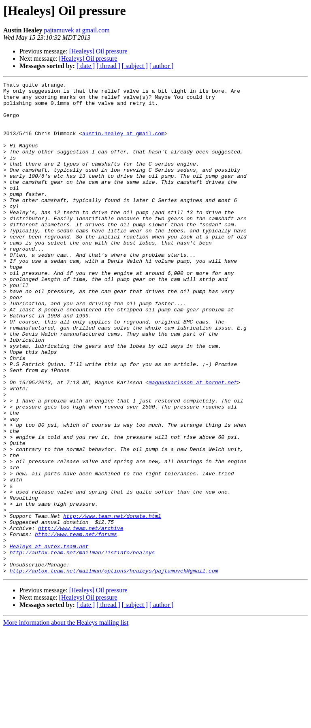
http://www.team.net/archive (81, 618)
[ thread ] (108, 65)
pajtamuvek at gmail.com (76, 30)
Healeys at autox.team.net (49, 639)
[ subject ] (135, 65)
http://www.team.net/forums (76, 625)
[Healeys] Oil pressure (98, 51)
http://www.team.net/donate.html (112, 603)
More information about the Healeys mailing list (65, 720)
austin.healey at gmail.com (123, 144)
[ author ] (161, 65)
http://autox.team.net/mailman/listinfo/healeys (82, 647)
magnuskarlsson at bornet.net (193, 443)
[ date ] (86, 65)
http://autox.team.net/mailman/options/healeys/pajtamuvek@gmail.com (114, 669)
